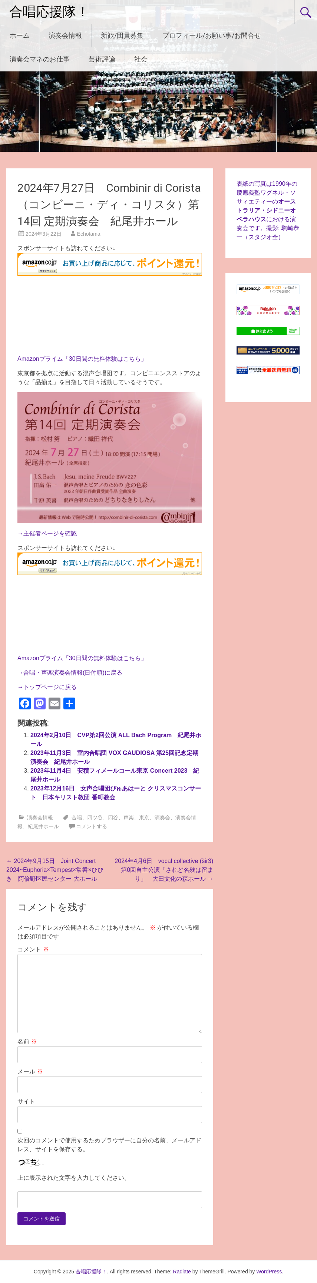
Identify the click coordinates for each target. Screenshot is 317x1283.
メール (30, 1071)
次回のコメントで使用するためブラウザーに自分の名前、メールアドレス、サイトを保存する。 (109, 1144)
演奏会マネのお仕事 (40, 59)
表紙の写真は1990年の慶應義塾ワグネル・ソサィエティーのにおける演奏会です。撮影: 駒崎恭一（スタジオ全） (268, 210)
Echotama (88, 234)
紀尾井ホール (43, 826)
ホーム (20, 35)
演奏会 (162, 817)
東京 (144, 817)
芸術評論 (102, 59)
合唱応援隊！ (49, 12)
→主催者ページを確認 (47, 533)
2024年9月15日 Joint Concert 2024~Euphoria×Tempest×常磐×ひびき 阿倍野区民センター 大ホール (54, 870)
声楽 (128, 817)
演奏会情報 (65, 35)
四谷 (113, 817)
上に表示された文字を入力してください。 (73, 1178)
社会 (141, 59)
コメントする (91, 826)
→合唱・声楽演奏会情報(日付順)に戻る (69, 672)
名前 (27, 1041)
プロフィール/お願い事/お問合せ (211, 35)
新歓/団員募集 (122, 35)
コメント (33, 949)
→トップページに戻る (47, 687)
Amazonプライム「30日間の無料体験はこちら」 (82, 359)
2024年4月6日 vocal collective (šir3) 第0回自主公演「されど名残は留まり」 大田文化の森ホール (164, 870)
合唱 (77, 817)
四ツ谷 (95, 817)
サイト (26, 1101)
